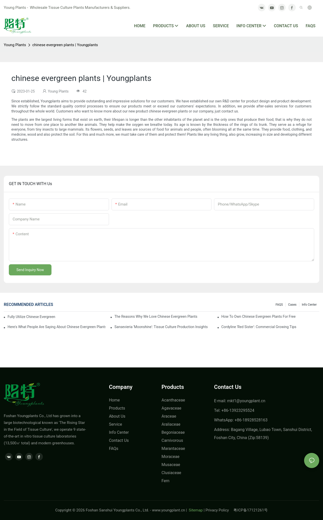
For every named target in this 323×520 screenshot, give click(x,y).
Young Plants (15, 45)
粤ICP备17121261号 (250, 510)
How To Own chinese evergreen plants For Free (258, 316)
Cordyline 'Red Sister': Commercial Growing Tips (258, 327)
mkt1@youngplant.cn (246, 400)
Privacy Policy (219, 510)
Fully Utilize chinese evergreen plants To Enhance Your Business (32, 317)
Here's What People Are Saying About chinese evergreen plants (56, 327)
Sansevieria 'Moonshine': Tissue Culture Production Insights (161, 327)
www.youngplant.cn (168, 510)
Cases (292, 304)
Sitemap (195, 510)
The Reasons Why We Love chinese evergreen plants (155, 316)
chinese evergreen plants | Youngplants (65, 45)
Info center (309, 304)
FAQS (279, 304)
